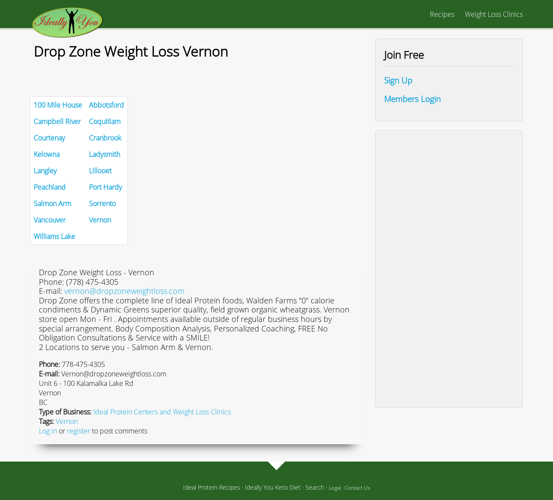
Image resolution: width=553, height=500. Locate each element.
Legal (335, 487)
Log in (48, 431)
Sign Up (398, 80)
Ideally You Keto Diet (273, 487)
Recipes (442, 14)
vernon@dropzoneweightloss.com (124, 291)
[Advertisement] (449, 268)
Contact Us (357, 487)
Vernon (67, 421)
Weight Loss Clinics (494, 14)
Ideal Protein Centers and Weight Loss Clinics (162, 412)
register (78, 431)
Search (314, 487)
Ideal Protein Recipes (211, 487)
